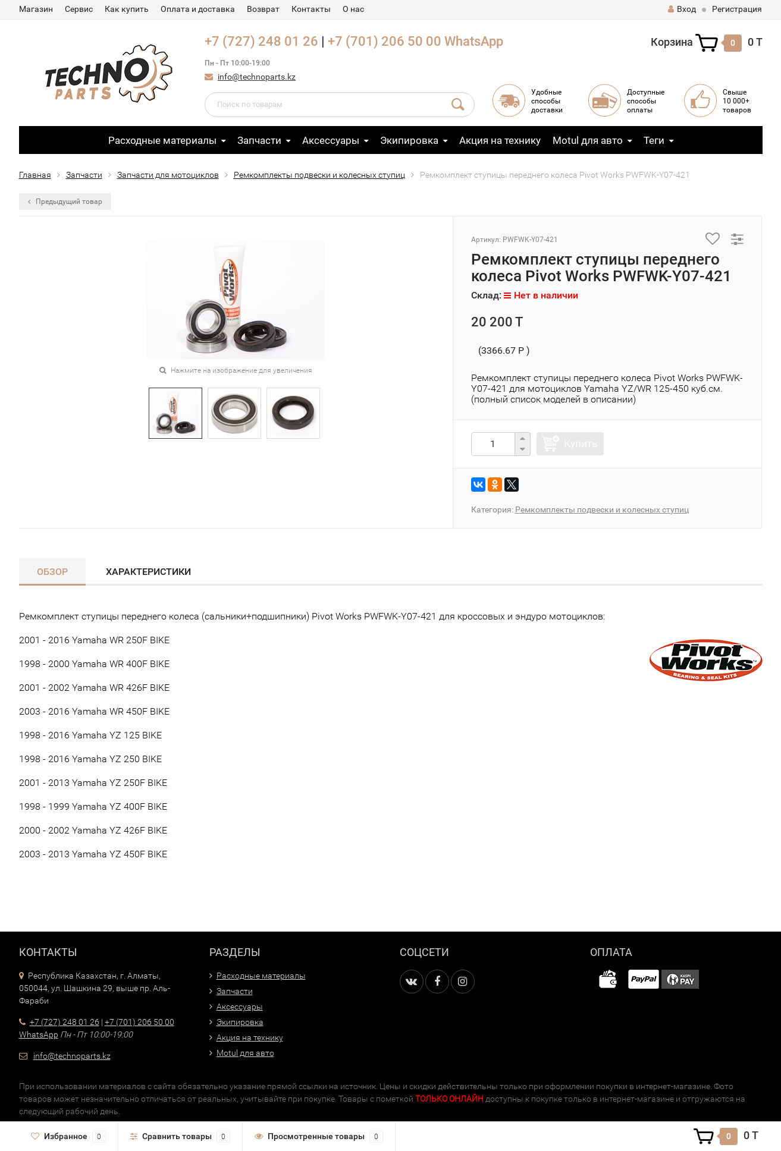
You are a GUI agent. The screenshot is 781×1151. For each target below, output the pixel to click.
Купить (580, 443)
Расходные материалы (162, 140)
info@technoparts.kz (257, 76)
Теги (654, 140)
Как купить (127, 9)
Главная (35, 175)
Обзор (52, 571)
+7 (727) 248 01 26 (261, 41)
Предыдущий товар (65, 201)
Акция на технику (500, 140)
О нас (353, 9)
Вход (682, 9)
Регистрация (737, 9)
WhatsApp (473, 41)
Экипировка (409, 140)
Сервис (79, 9)
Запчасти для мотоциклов (168, 175)
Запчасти (259, 140)
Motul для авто (588, 140)
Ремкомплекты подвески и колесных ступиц (319, 175)
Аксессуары (330, 140)
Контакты (311, 9)
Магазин (36, 9)
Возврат (263, 9)
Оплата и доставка (198, 9)
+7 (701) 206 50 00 (384, 41)
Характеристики (148, 571)
